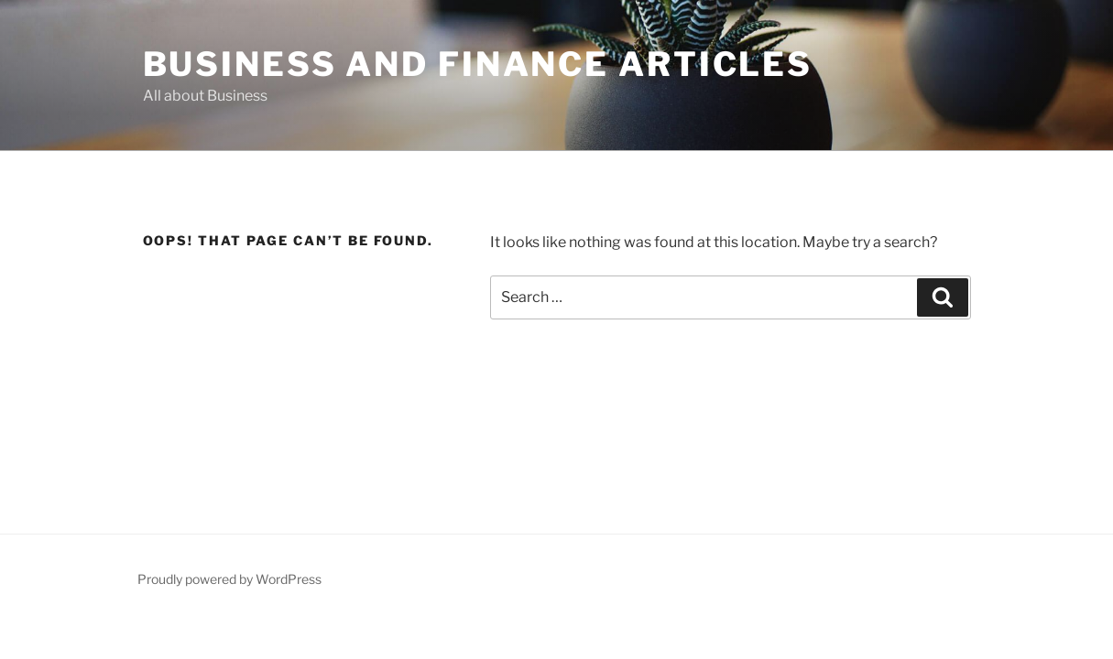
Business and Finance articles (478, 64)
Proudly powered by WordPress (229, 579)
